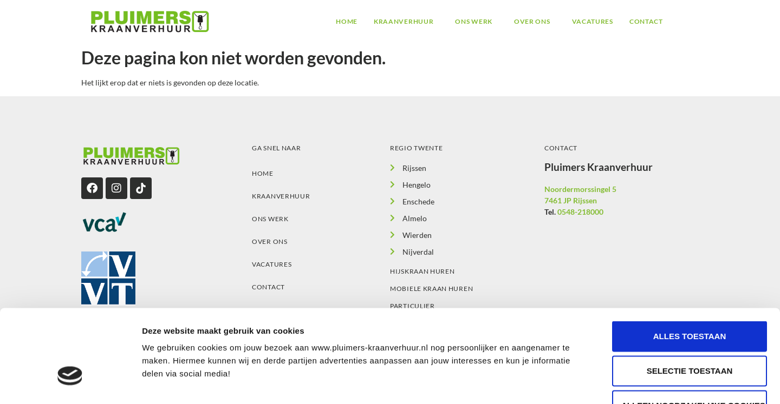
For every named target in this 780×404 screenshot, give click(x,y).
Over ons (532, 21)
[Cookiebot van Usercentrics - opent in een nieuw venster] (70, 383)
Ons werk (473, 21)
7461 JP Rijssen (570, 200)
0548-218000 (580, 211)
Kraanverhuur (403, 21)
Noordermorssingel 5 (580, 189)
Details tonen (585, 382)
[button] (406, 21)
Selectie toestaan (690, 298)
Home (347, 21)
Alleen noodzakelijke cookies (693, 332)
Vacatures (592, 21)
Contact (646, 21)
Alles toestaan (689, 263)
